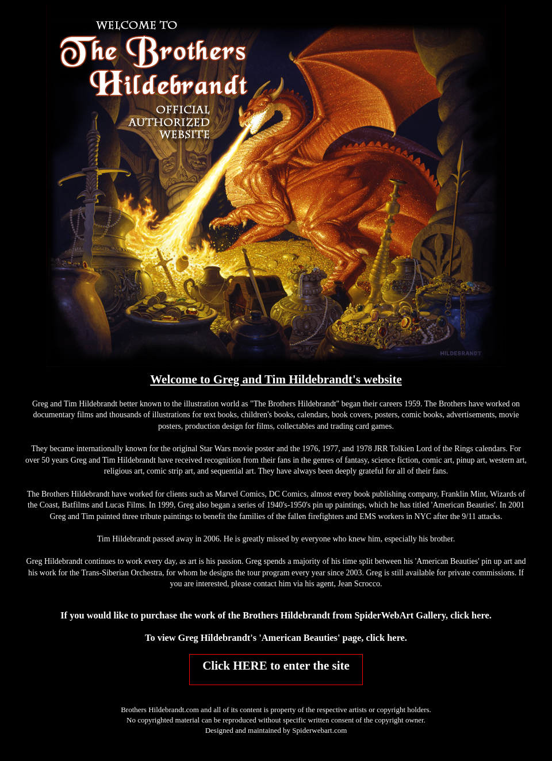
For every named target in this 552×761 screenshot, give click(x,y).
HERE (250, 665)
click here (469, 615)
